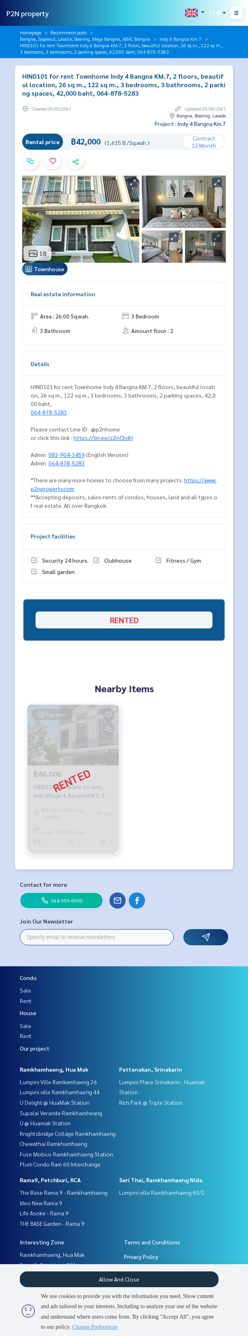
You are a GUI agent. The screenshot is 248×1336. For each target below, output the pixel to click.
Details (40, 363)
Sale (25, 990)
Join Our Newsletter (46, 921)
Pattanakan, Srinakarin (150, 1069)
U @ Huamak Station (45, 1123)
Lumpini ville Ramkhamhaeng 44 (60, 1091)
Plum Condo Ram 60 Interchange (60, 1164)
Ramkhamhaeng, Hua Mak (54, 1069)
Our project (34, 1048)
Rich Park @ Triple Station (151, 1102)
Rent (26, 1000)
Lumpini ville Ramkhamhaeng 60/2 (162, 1192)
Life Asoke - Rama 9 (44, 1213)
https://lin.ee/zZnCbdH (103, 437)
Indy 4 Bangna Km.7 (181, 39)
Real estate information (63, 293)
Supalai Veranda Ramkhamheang (61, 1112)
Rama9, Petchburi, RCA (50, 1179)
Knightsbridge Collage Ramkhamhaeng (68, 1133)
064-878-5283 (49, 412)
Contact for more (43, 884)
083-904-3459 (66, 454)
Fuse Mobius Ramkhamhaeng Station (66, 1154)
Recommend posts (68, 32)
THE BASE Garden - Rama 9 (52, 1223)
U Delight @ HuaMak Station (55, 1102)
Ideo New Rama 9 (41, 1202)
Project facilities (53, 536)
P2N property (27, 13)
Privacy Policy (141, 1256)
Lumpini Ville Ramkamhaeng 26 (58, 1081)
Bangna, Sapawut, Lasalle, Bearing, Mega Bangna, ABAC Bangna (85, 39)
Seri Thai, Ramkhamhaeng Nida (160, 1179)
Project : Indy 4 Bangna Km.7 (190, 123)
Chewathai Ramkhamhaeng (53, 1143)
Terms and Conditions (152, 1242)
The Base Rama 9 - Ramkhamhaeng (63, 1192)
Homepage (30, 32)
